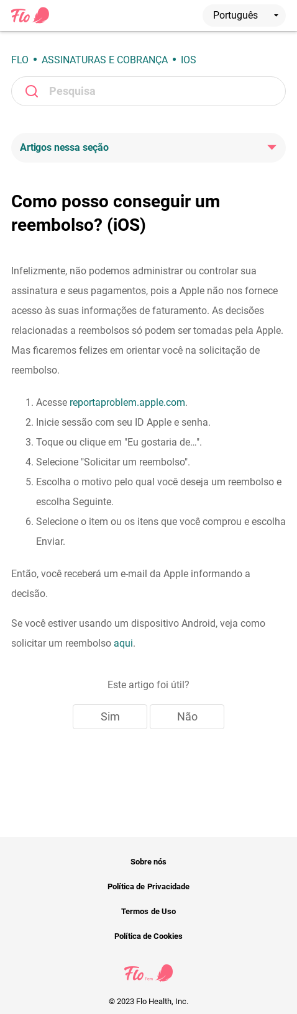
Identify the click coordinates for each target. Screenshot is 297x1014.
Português (245, 15)
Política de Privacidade (148, 886)
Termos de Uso (148, 911)
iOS (188, 60)
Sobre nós (148, 861)
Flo (20, 60)
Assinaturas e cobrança (105, 60)
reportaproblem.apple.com (127, 402)
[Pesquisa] (148, 91)
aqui (123, 643)
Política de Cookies (148, 936)
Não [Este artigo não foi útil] (187, 716)
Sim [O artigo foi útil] (110, 716)
